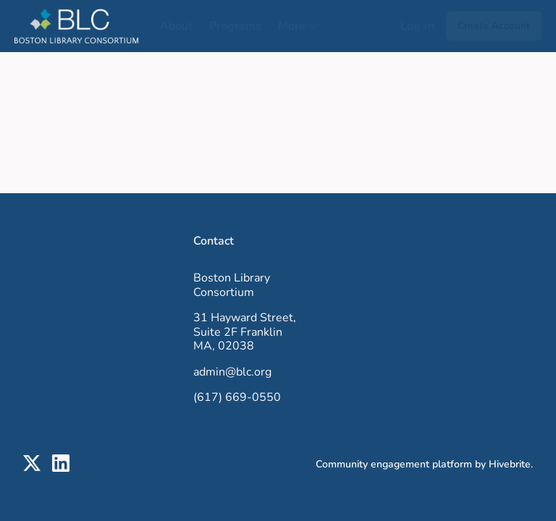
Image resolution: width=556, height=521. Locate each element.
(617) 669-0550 (237, 397)
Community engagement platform (394, 464)
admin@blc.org (232, 372)
